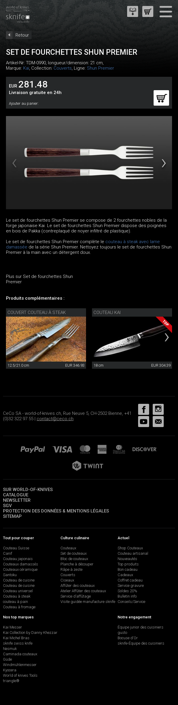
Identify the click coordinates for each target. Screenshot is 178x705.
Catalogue (15, 495)
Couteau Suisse (16, 548)
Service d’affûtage (75, 596)
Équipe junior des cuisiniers (140, 627)
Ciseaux (67, 580)
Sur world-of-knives (28, 489)
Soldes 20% (127, 591)
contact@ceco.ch (55, 418)
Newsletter (17, 500)
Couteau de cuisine (19, 580)
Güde (7, 659)
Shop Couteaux (130, 548)
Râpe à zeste (71, 569)
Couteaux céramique (20, 569)
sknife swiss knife (17, 643)
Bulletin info (127, 596)
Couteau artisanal (133, 553)
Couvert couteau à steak (36, 312)
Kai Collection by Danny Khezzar (30, 632)
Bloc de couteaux (74, 559)
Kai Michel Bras (16, 638)
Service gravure (131, 585)
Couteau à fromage (19, 607)
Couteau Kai (107, 312)
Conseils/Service (131, 601)
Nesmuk (10, 648)
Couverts (63, 68)
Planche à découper (76, 564)
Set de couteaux (73, 553)
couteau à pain (15, 601)
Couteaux (68, 548)
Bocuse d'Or (128, 638)
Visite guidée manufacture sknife (87, 601)
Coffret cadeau (130, 580)
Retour (22, 35)
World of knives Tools (20, 675)
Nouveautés (127, 559)
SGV (7, 505)
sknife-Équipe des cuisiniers (141, 643)
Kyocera (9, 670)
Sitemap (12, 516)
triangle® (11, 681)
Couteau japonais (18, 559)
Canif (7, 553)
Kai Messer (12, 627)
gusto (122, 632)
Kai (26, 68)
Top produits (128, 564)
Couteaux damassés (20, 564)
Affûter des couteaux (77, 585)
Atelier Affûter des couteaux (83, 591)
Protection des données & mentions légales (56, 511)
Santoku (10, 575)
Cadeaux (125, 575)
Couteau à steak (16, 596)
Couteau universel (18, 591)
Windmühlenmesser (20, 664)
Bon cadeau (128, 569)
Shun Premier (100, 68)
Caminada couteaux (20, 654)
